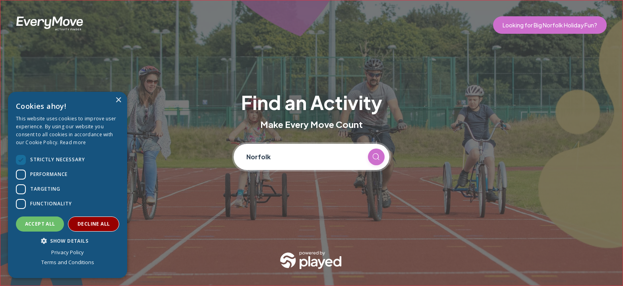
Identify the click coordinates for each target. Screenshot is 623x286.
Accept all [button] (40, 223)
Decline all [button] (93, 223)
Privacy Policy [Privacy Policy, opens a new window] (67, 252)
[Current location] (303, 157)
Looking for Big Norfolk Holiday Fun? (550, 25)
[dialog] (67, 185)
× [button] (118, 100)
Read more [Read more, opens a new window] (73, 142)
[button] (67, 241)
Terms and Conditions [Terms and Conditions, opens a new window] (67, 262)
